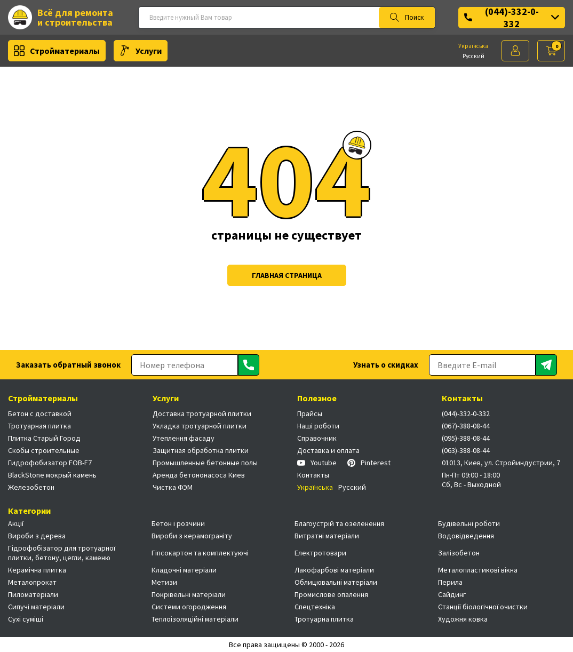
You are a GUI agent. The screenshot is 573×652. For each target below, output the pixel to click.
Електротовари (320, 553)
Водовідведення (466, 535)
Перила (450, 582)
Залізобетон (459, 553)
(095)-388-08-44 (466, 438)
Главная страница (287, 275)
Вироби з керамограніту (192, 535)
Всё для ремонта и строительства (60, 17)
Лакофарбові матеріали (334, 570)
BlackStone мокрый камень (52, 475)
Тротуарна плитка (324, 619)
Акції (15, 523)
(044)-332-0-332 (511, 17)
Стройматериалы (57, 50)
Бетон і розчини (178, 523)
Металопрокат (32, 582)
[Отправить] (248, 365)
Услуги (141, 50)
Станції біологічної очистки (483, 606)
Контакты (313, 475)
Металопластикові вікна (478, 570)
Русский (473, 56)
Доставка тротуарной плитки (202, 413)
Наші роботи (318, 426)
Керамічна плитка (37, 570)
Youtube (317, 462)
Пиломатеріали (33, 594)
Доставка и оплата (328, 450)
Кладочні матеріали (184, 570)
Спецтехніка (315, 606)
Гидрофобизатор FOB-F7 (50, 462)
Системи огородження (189, 606)
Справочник (317, 438)
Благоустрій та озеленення (339, 523)
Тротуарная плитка (39, 426)
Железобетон (31, 487)
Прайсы (309, 413)
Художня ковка (463, 619)
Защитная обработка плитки (201, 450)
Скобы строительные (43, 450)
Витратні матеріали (327, 535)
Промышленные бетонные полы (205, 462)
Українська (473, 46)
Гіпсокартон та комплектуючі (200, 553)
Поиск (407, 17)
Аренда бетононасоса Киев (199, 475)
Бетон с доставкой (39, 413)
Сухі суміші (25, 619)
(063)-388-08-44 (466, 450)
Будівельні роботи (469, 523)
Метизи (164, 582)
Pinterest (369, 462)
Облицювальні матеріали (336, 582)
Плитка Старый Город (44, 438)
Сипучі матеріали (36, 606)
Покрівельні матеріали (189, 594)
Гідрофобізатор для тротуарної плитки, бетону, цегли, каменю (61, 552)
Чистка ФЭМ (173, 487)
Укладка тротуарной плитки (199, 426)
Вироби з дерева (37, 535)
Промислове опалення (331, 594)
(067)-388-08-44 (466, 426)
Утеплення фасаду (183, 438)
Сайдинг (452, 594)
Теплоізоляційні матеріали (195, 619)
